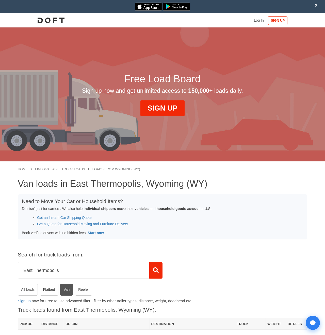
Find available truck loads (60, 169)
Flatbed (49, 289)
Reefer (83, 289)
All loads (28, 289)
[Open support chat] (313, 323)
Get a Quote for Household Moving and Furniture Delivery (82, 224)
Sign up (24, 301)
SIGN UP (291, 20)
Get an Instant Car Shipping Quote (64, 218)
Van (66, 289)
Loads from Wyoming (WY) (116, 169)
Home (23, 169)
